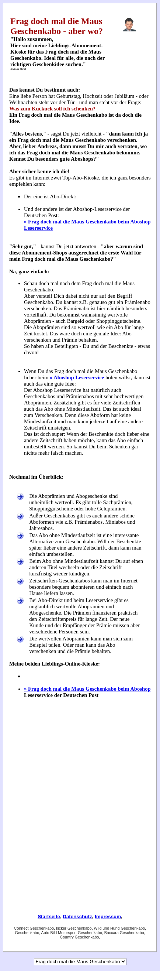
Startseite (49, 916)
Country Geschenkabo (79, 937)
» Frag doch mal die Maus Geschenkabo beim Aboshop (87, 689)
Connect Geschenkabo (34, 928)
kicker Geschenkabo (74, 928)
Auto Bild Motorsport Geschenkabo (71, 932)
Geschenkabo (27, 932)
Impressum (108, 916)
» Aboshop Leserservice (77, 377)
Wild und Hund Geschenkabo (119, 928)
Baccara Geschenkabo (124, 932)
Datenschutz (77, 916)
